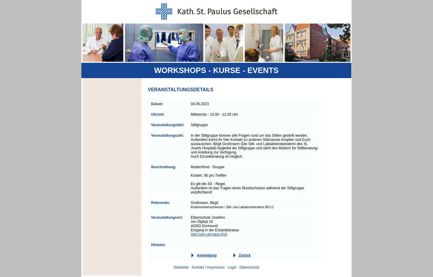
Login (232, 267)
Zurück (245, 255)
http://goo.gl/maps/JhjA (209, 234)
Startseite (181, 267)
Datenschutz (249, 267)
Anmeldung (206, 255)
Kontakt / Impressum (208, 267)
